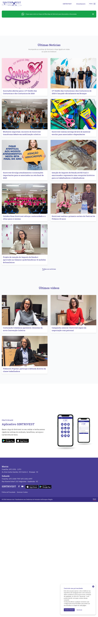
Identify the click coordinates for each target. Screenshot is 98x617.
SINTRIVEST (67, 4)
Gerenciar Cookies (22, 607)
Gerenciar (79, 610)
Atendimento (80, 4)
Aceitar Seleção (69, 610)
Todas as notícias (49, 349)
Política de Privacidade (8, 607)
